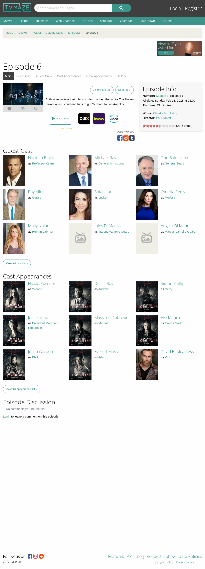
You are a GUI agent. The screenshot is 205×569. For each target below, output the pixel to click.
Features (116, 556)
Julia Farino (38, 317)
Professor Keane (43, 163)
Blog (140, 556)
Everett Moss (106, 351)
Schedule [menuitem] (106, 21)
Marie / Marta (173, 323)
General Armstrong (111, 163)
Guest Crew (44, 76)
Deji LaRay (103, 283)
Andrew (103, 289)
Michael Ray (105, 157)
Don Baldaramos (176, 157)
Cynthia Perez (173, 191)
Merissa (170, 197)
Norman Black (41, 157)
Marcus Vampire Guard (113, 231)
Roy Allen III (38, 191)
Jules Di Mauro (107, 225)
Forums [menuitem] (167, 21)
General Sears (174, 163)
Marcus (103, 323)
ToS (199, 562)
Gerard (36, 197)
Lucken (103, 197)
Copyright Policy (162, 562)
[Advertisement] (77, 50)
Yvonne (37, 289)
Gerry (168, 289)
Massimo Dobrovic (111, 317)
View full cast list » (17, 263)
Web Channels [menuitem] (65, 21)
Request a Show (161, 556)
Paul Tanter (163, 118)
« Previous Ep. (102, 89)
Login (175, 8)
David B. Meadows (177, 351)
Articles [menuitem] (88, 21)
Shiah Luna (104, 191)
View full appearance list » (21, 388)
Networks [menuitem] (42, 21)
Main (8, 76)
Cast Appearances (69, 76)
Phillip (36, 357)
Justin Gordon (40, 351)
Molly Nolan (38, 225)
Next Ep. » (124, 89)
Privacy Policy (185, 562)
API (130, 556)
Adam (102, 357)
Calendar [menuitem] (126, 21)
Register (193, 8)
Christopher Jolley (165, 113)
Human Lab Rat (42, 231)
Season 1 (162, 95)
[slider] (159, 126)
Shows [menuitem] (7, 21)
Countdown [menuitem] (147, 21)
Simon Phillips (173, 283)
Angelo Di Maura (176, 225)
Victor (168, 357)
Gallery (121, 76)
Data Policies (190, 556)
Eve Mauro (170, 317)
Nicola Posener (41, 283)
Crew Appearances (99, 76)
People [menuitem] (23, 21)
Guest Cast (23, 76)
